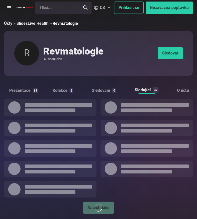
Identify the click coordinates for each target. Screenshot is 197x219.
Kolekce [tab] (63, 90)
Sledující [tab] (147, 90)
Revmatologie (65, 23)
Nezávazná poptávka (169, 7)
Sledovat (170, 53)
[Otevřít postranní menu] (9, 8)
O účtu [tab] (183, 90)
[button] (103, 8)
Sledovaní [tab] (104, 90)
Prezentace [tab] (23, 90)
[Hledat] (85, 8)
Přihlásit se (129, 7)
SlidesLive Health (32, 23)
